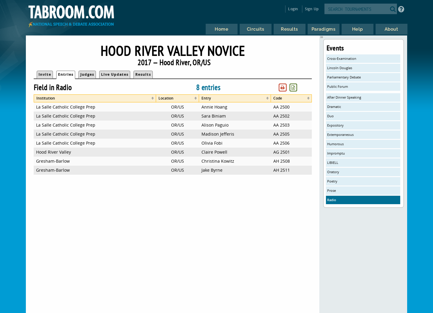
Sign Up (311, 8)
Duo (330, 116)
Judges (87, 74)
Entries (65, 74)
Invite (44, 74)
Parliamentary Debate (344, 77)
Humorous (335, 144)
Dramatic (334, 106)
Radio (331, 200)
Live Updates (114, 74)
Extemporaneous (340, 134)
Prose (331, 190)
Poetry (332, 181)
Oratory (333, 172)
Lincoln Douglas (339, 68)
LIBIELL (332, 162)
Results (143, 74)
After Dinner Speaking (344, 97)
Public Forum (337, 86)
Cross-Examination (341, 58)
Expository (335, 125)
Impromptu (336, 153)
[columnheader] (95, 98)
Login (293, 8)
